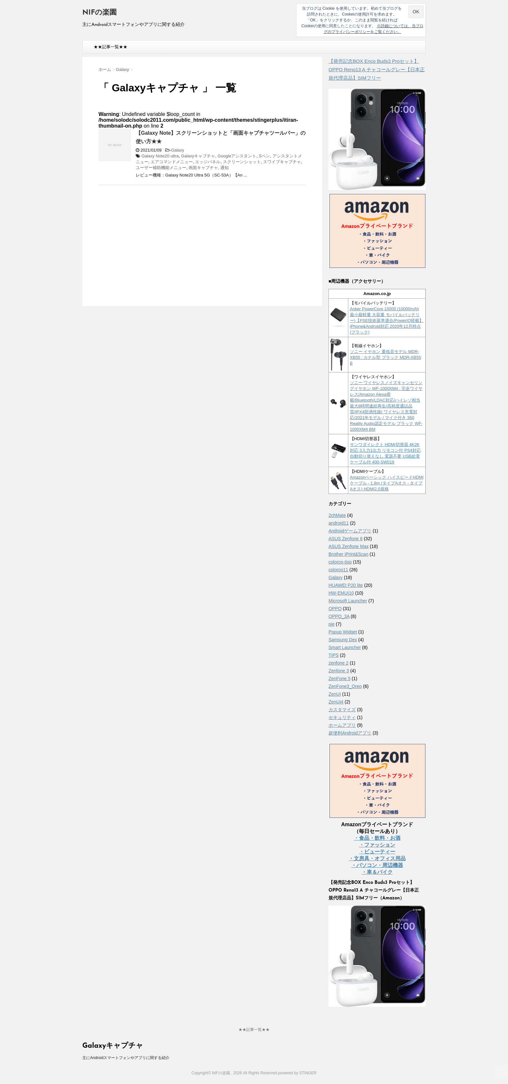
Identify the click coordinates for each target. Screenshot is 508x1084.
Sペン (264, 156)
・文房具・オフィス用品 (377, 858)
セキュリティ (342, 717)
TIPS (334, 655)
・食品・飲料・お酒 (377, 838)
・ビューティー (377, 851)
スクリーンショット (242, 161)
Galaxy (177, 150)
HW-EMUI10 (341, 593)
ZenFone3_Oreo (345, 686)
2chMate (337, 515)
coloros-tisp (340, 562)
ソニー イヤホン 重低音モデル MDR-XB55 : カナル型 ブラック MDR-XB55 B (385, 357)
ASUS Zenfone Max (349, 546)
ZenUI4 (336, 701)
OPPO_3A (339, 616)
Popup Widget (343, 631)
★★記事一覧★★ (110, 46)
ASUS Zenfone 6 (346, 538)
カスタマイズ (342, 709)
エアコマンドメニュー (172, 161)
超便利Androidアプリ (350, 733)
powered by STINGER (297, 1073)
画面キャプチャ (203, 167)
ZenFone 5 (340, 678)
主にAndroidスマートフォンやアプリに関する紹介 (125, 1057)
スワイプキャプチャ (282, 161)
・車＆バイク (377, 872)
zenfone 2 (339, 663)
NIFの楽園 (99, 13)
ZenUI (335, 694)
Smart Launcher (345, 647)
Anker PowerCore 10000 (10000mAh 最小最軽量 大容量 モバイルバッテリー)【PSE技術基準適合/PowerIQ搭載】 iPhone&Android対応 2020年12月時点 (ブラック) (387, 320)
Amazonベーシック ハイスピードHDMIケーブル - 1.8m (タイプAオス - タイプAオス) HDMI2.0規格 (387, 483)
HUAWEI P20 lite (346, 585)
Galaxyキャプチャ (198, 156)
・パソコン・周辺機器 (377, 865)
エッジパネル (207, 161)
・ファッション (377, 845)
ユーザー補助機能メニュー (161, 167)
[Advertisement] (152, 236)
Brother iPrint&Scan (348, 554)
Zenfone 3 (339, 670)
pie (332, 624)
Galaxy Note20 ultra (160, 156)
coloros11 (338, 569)
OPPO (335, 608)
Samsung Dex (343, 639)
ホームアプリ (342, 725)
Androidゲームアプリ (350, 530)
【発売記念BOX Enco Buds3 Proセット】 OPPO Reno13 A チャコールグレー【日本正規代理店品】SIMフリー (377, 69)
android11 (339, 523)
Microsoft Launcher (348, 600)
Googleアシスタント (236, 156)
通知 (224, 167)
